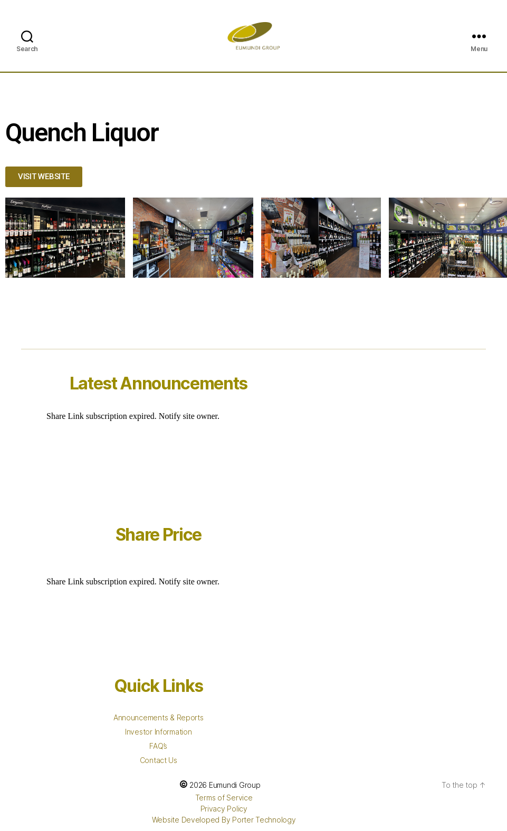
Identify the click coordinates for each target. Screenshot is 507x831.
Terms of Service (224, 797)
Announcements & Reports (158, 717)
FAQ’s (158, 745)
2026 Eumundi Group (224, 784)
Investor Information (158, 731)
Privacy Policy (223, 808)
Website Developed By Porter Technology (224, 819)
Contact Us (158, 760)
